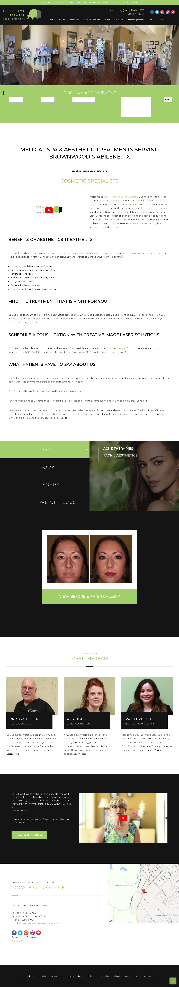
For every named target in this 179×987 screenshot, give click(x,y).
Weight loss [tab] (57, 502)
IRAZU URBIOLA (138, 719)
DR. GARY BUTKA (23, 719)
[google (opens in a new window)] (162, 12)
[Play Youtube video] (49, 210)
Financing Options (136, 20)
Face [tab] (46, 449)
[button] (13, 55)
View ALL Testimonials (29, 835)
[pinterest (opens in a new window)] (173, 12)
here (120, 348)
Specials (61, 20)
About (51, 20)
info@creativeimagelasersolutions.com (40, 923)
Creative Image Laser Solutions (121, 196)
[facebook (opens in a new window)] (152, 12)
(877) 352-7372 (29, 912)
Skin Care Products (91, 20)
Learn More (80, 754)
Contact (159, 20)
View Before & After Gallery (89, 596)
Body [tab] (47, 467)
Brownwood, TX (136, 14)
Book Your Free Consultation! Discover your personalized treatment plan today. (89, 2)
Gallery (107, 20)
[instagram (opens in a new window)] (168, 12)
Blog (150, 20)
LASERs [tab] (49, 484)
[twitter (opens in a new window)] (157, 12)
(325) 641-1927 (133, 10)
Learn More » (13, 754)
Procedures (74, 20)
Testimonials (118, 20)
